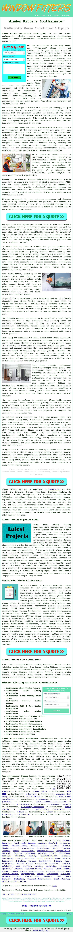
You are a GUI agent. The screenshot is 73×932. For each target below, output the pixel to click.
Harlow (20, 864)
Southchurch (45, 861)
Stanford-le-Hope (49, 856)
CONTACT (57, 15)
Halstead (29, 858)
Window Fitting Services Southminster (30, 682)
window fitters (52, 841)
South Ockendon (52, 858)
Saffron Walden (18, 871)
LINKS (43, 15)
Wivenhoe (6, 851)
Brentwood (30, 853)
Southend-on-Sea (33, 869)
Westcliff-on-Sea (61, 848)
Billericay (7, 861)
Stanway (19, 858)
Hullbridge (51, 866)
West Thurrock (23, 866)
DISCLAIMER (66, 15)
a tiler (20, 812)
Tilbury (32, 856)
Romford (66, 864)
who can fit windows (60, 530)
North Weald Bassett (24, 843)
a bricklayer (23, 804)
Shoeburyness (8, 848)
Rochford (50, 871)
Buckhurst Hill (52, 876)
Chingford (20, 861)
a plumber (48, 812)
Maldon (16, 851)
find (10, 665)
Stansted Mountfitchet (39, 879)
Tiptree (18, 869)
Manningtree (41, 864)
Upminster (6, 869)
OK (47, 931)
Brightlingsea (27, 874)
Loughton (42, 843)
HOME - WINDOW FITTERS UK (36, 906)
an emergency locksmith (59, 804)
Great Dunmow (27, 851)
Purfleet (6, 856)
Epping (53, 853)
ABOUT (50, 15)
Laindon (38, 866)
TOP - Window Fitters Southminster (19, 894)
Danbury (66, 846)
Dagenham (18, 853)
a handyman (31, 794)
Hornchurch (65, 866)
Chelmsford (19, 879)
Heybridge (65, 874)
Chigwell (54, 846)
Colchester (7, 866)
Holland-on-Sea (36, 871)
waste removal (33, 797)
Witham (29, 864)
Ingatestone (52, 874)
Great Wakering (62, 879)
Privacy (69, 914)
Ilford (60, 871)
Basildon (48, 869)
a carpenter (42, 799)
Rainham (66, 841)
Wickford (53, 843)
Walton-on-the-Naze (11, 876)
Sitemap (3, 914)
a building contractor (32, 807)
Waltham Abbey (19, 846)
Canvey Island (39, 846)
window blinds (40, 791)
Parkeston (19, 856)
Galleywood (65, 853)
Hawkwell (66, 856)
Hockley (40, 874)
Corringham (7, 858)
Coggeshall (55, 864)
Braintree (6, 843)
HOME (37, 15)
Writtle (5, 882)
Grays (39, 858)
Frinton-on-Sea (26, 848)
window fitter (56, 39)
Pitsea (5, 871)
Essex (40, 841)
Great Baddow (63, 869)
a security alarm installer (16, 815)
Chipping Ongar (62, 861)
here (54, 886)
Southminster (54, 489)
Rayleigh (42, 853)
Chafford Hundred (45, 851)
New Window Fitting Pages (16, 914)
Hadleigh (6, 853)
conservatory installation (50, 809)
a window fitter (42, 786)
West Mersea (20, 882)
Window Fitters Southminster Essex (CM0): (24, 34)
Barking (32, 861)
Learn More (38, 931)
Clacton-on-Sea (32, 876)
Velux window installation (51, 802)
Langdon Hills (63, 851)
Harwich (66, 858)
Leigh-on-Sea (8, 864)
